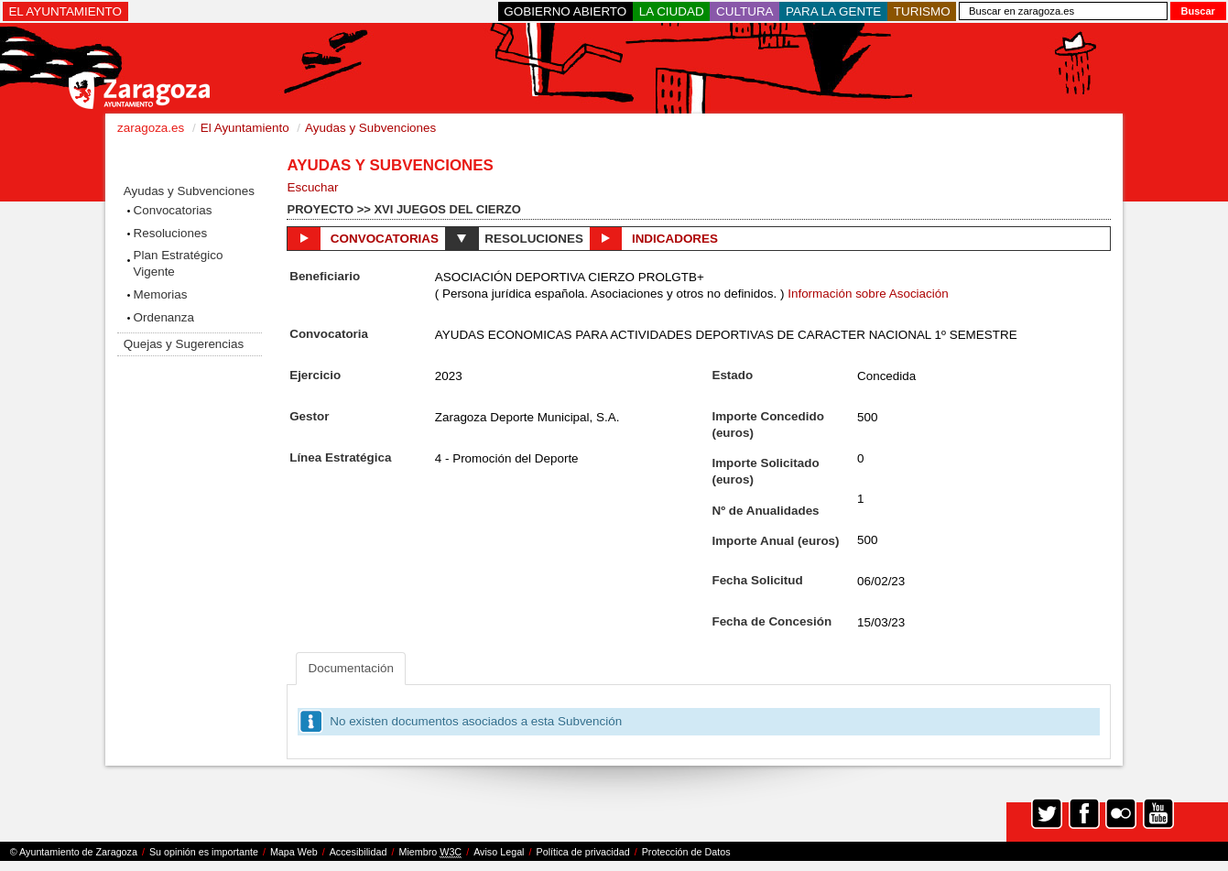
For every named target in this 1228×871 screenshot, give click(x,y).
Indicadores (654, 238)
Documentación (350, 668)
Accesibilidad (358, 851)
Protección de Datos (686, 851)
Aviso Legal (498, 851)
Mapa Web (294, 851)
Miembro (430, 852)
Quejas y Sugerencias (184, 344)
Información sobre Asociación (868, 293)
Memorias (161, 294)
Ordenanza (164, 317)
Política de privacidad (583, 851)
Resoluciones (171, 233)
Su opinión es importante (203, 851)
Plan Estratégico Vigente (178, 263)
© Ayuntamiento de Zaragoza (73, 851)
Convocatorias (173, 210)
